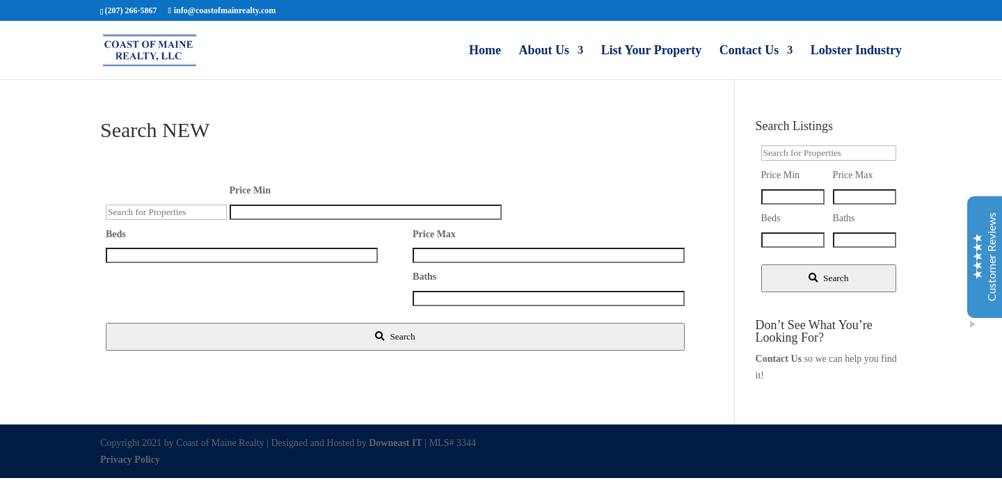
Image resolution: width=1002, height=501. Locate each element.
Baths (424, 276)
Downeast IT (395, 443)
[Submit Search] (395, 337)
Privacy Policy (130, 459)
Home (485, 51)
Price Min (250, 190)
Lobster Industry (856, 51)
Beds (116, 234)
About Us (544, 51)
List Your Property (651, 51)
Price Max (434, 234)
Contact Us (749, 51)
